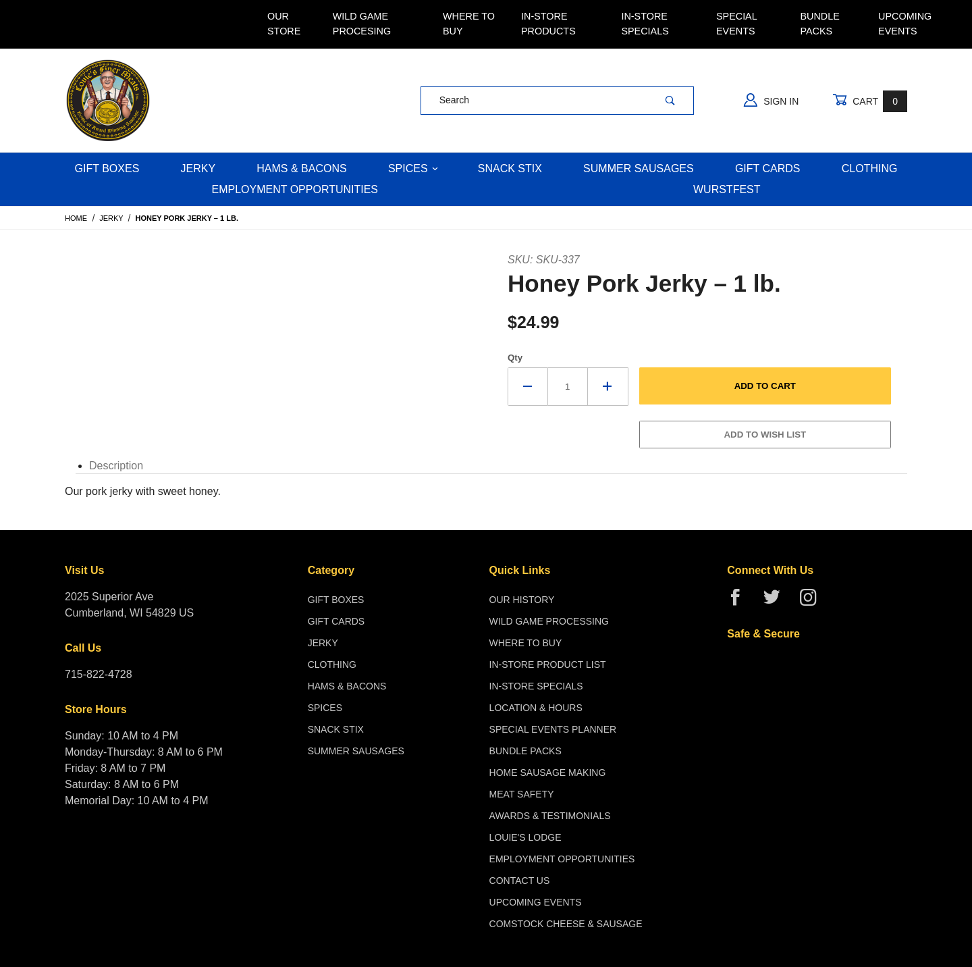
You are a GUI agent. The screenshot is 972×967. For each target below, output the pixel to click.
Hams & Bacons (301, 168)
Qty (515, 357)
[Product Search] (534, 100)
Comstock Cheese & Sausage (566, 923)
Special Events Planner (553, 729)
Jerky (198, 168)
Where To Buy (469, 23)
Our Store (283, 23)
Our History (522, 599)
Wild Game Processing (549, 621)
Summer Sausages (638, 168)
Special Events (736, 23)
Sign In (771, 100)
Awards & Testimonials (550, 815)
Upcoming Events (905, 23)
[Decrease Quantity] (528, 386)
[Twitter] (777, 603)
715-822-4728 (98, 674)
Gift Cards (768, 168)
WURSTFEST (727, 189)
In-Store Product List (547, 664)
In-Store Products (548, 23)
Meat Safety (521, 794)
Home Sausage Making (547, 772)
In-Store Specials (644, 23)
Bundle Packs (819, 23)
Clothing (870, 168)
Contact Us (519, 880)
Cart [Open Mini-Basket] (869, 100)
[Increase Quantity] (608, 386)
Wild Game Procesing (362, 23)
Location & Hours (536, 707)
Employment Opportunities (294, 189)
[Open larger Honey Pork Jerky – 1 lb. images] (294, 259)
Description (116, 465)
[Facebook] (741, 603)
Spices (413, 168)
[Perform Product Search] (670, 100)
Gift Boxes (107, 168)
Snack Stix (510, 168)
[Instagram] (813, 603)
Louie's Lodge (525, 837)
